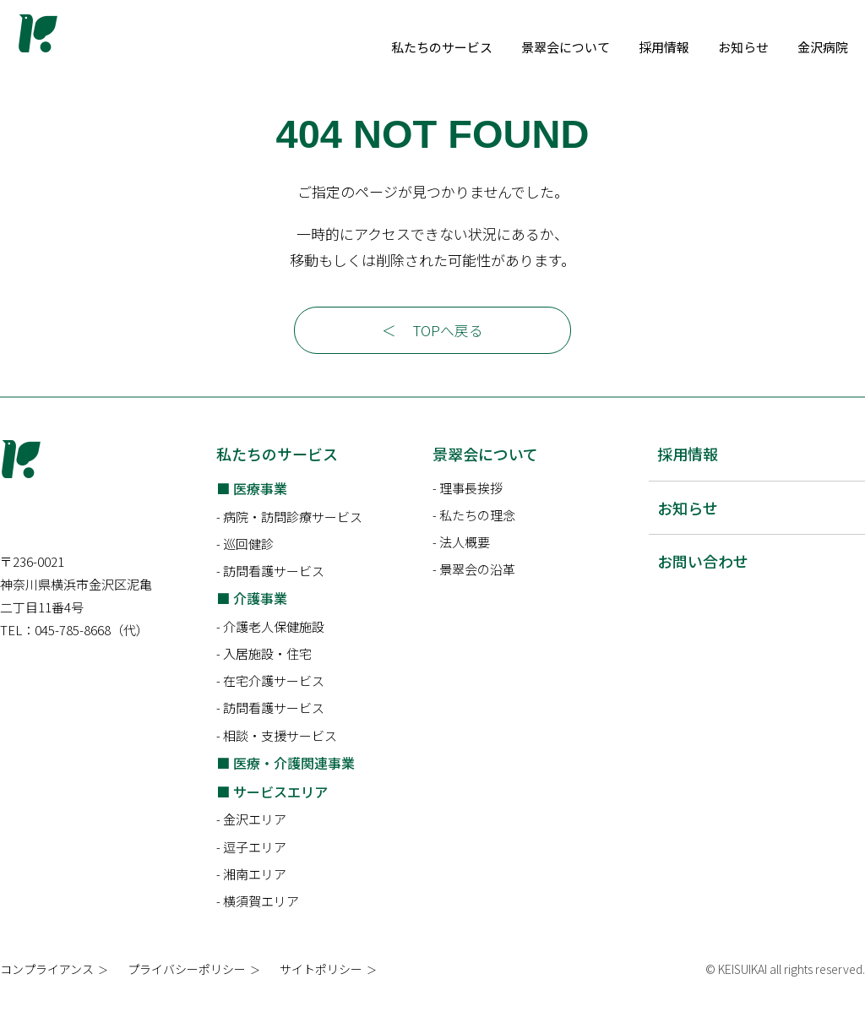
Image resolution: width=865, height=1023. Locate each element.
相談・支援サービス (280, 761)
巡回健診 (248, 569)
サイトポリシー (321, 995)
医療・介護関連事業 (294, 788)
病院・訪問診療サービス (292, 542)
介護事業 (260, 624)
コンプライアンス (47, 995)
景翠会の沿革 (477, 595)
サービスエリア (280, 817)
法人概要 (464, 568)
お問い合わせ (702, 587)
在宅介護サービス (273, 707)
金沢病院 (494, 73)
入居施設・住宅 (267, 679)
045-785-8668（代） (92, 680)
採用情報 (741, 47)
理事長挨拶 (471, 513)
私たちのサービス (519, 47)
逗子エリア (254, 872)
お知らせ (821, 47)
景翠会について (643, 47)
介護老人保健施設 (273, 652)
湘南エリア (254, 899)
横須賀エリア (261, 927)
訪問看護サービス (273, 597)
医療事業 (260, 513)
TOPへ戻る (448, 356)
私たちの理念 (477, 541)
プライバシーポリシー (187, 995)
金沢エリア (254, 845)
